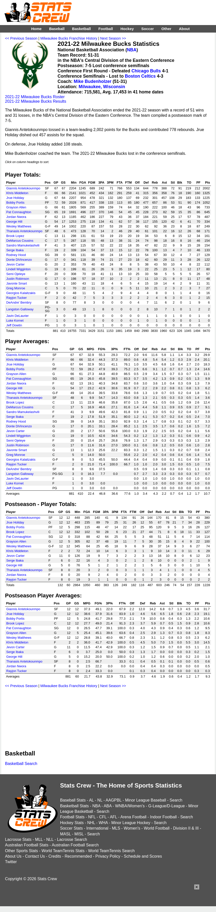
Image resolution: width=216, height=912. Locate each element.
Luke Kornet (15, 320)
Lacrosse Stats (18, 839)
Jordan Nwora (16, 217)
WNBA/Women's (130, 806)
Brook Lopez (15, 236)
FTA (120, 182)
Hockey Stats (72, 823)
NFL (92, 817)
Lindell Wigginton (18, 269)
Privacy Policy (107, 856)
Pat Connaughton (18, 212)
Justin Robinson (17, 279)
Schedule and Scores (143, 856)
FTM (128, 182)
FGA (82, 182)
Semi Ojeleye (15, 274)
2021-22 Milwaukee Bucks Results (35, 101)
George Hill (14, 221)
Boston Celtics (140, 76)
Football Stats (72, 817)
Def (146, 182)
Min (73, 182)
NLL (50, 839)
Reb (155, 182)
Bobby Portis (15, 202)
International (97, 828)
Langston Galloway (20, 309)
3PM (110, 182)
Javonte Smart (16, 283)
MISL (79, 834)
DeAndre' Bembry (19, 302)
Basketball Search (21, 763)
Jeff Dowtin (14, 325)
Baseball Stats (73, 800)
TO (189, 182)
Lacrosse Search (72, 839)
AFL (113, 817)
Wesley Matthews (18, 226)
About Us (13, 856)
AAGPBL (113, 800)
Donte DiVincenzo (19, 260)
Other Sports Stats (21, 851)
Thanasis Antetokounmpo (24, 231)
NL (99, 800)
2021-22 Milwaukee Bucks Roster (35, 97)
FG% (101, 349)
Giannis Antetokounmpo (23, 188)
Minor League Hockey (130, 823)
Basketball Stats (74, 806)
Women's (132, 828)
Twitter (11, 862)
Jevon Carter (15, 264)
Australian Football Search (75, 845)
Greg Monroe (15, 288)
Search (176, 800)
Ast (164, 182)
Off (137, 182)
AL (91, 800)
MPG (90, 349)
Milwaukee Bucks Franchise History (68, 38)
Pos (47, 182)
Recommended (78, 856)
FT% (127, 349)
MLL (39, 839)
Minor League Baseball (145, 800)
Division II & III (186, 828)
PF (198, 182)
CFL (103, 817)
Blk (179, 182)
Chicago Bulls (146, 70)
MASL (65, 834)
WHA (103, 823)
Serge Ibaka (15, 250)
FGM (91, 182)
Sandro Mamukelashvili (22, 245)
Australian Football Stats (26, 845)
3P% (114, 349)
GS (63, 182)
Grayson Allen (16, 207)
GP (56, 182)
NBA (131, 49)
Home (36, 29)
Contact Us (35, 856)
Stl (173, 182)
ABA (107, 806)
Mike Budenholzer (93, 81)
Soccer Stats (71, 828)
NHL (91, 823)
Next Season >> (113, 38)
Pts (207, 182)
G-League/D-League (166, 806)
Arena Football (133, 817)
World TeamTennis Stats (63, 851)
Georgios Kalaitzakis (21, 293)
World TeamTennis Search (111, 851)
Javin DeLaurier (17, 316)
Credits (54, 856)
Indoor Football (163, 817)
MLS (116, 828)
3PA (101, 182)
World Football (156, 828)
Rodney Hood (16, 255)
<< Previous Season (21, 38)
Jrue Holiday (15, 198)
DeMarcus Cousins (19, 240)
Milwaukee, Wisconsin (102, 86)
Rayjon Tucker (16, 298)
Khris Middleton (17, 193)
